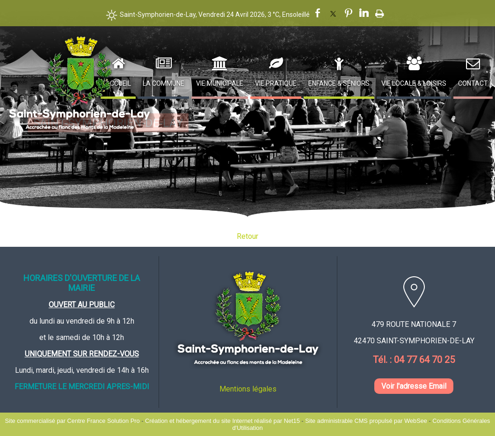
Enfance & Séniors (339, 83)
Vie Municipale (219, 83)
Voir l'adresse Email (413, 386)
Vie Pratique (276, 83)
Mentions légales (248, 388)
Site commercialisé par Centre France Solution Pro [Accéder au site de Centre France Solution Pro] (72, 420)
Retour (247, 236)
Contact (473, 83)
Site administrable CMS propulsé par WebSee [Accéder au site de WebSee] (366, 420)
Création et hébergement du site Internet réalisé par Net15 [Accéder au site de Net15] (222, 420)
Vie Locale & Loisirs (413, 83)
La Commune (163, 83)
